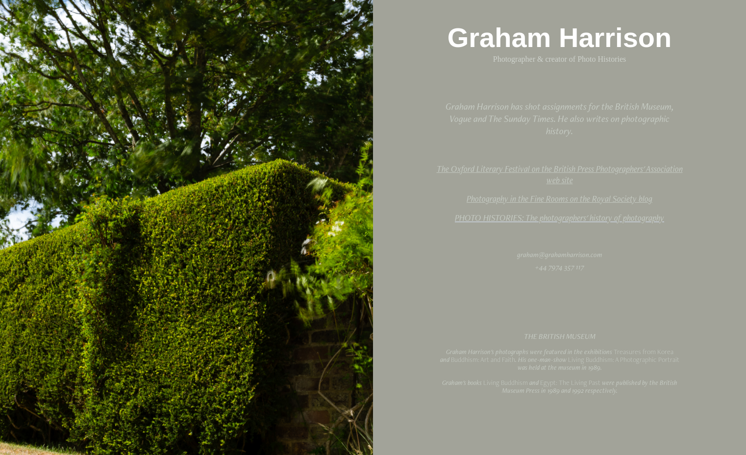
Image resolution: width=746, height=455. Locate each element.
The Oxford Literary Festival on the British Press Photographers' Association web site (560, 174)
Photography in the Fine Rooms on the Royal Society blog (559, 198)
